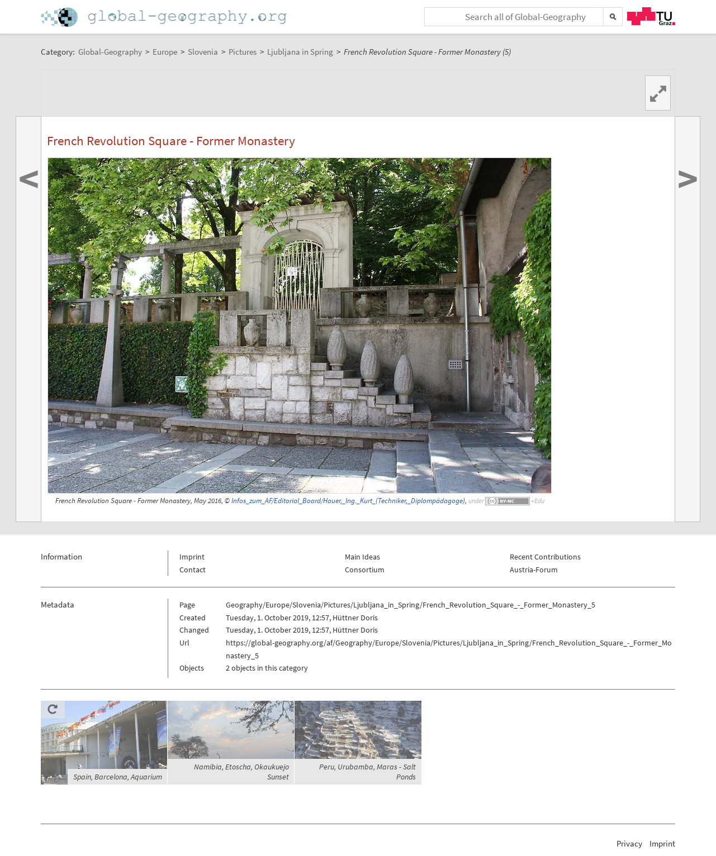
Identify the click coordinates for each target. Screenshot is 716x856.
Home (165, 17)
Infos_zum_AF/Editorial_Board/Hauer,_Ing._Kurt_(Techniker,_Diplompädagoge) (348, 500)
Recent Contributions (545, 557)
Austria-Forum (534, 570)
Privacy (629, 843)
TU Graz (651, 16)
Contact (192, 570)
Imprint (192, 557)
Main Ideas (362, 557)
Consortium (365, 570)
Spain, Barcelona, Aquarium (117, 777)
